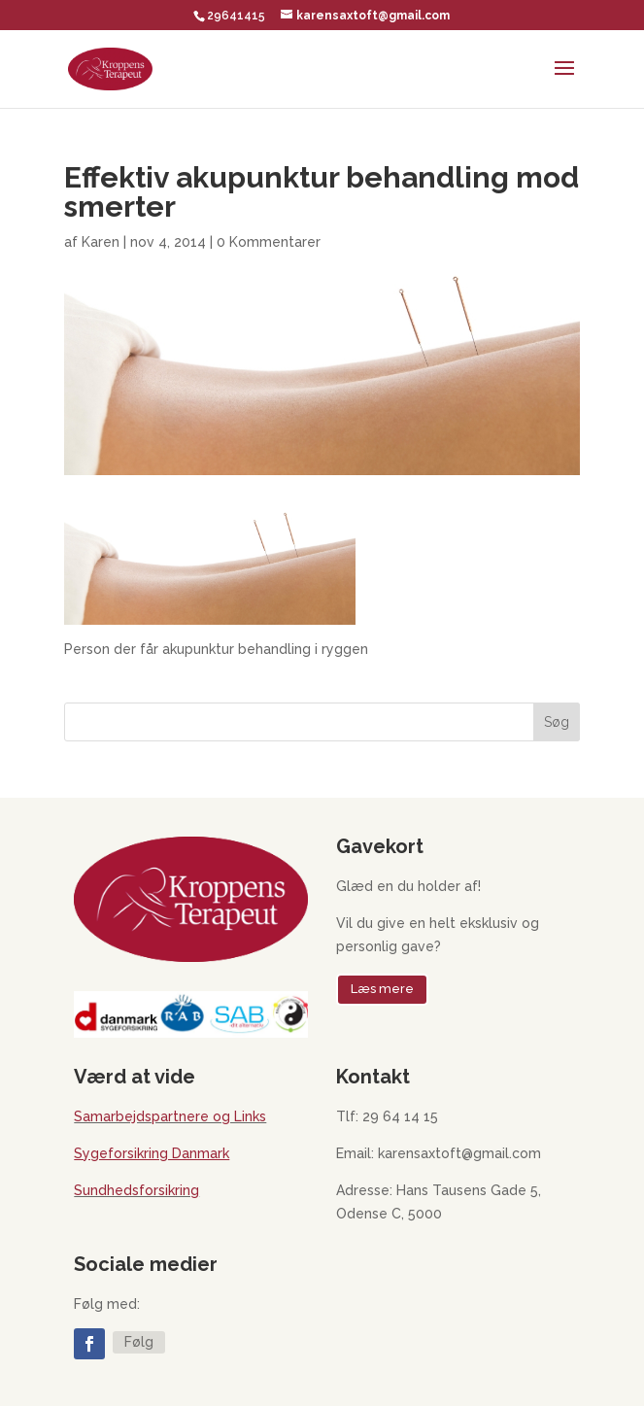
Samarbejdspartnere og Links (170, 1116)
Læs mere (382, 988)
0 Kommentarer (269, 242)
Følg (138, 1342)
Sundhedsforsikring (136, 1190)
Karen (100, 242)
